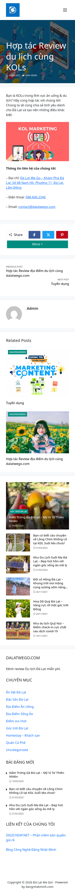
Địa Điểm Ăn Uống (20, 706)
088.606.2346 (36, 197)
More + (43, 244)
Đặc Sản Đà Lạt (17, 699)
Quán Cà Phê (15, 742)
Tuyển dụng (60, 284)
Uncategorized (17, 352)
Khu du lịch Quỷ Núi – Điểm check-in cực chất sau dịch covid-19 (49, 627)
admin (32, 308)
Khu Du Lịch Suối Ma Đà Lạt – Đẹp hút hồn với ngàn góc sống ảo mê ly (50, 561)
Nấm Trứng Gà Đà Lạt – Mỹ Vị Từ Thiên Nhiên (36, 519)
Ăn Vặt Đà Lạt (16, 692)
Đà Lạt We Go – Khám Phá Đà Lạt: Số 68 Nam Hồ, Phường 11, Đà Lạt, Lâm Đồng (35, 183)
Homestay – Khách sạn (23, 735)
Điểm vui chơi (16, 721)
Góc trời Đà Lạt (18, 511)
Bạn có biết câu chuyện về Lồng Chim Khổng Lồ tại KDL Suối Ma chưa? (50, 539)
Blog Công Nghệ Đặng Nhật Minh (31, 849)
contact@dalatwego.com (36, 207)
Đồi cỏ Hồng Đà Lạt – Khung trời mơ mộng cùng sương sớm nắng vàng (49, 585)
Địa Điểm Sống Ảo (19, 714)
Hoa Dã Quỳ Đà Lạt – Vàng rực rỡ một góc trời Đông (50, 605)
